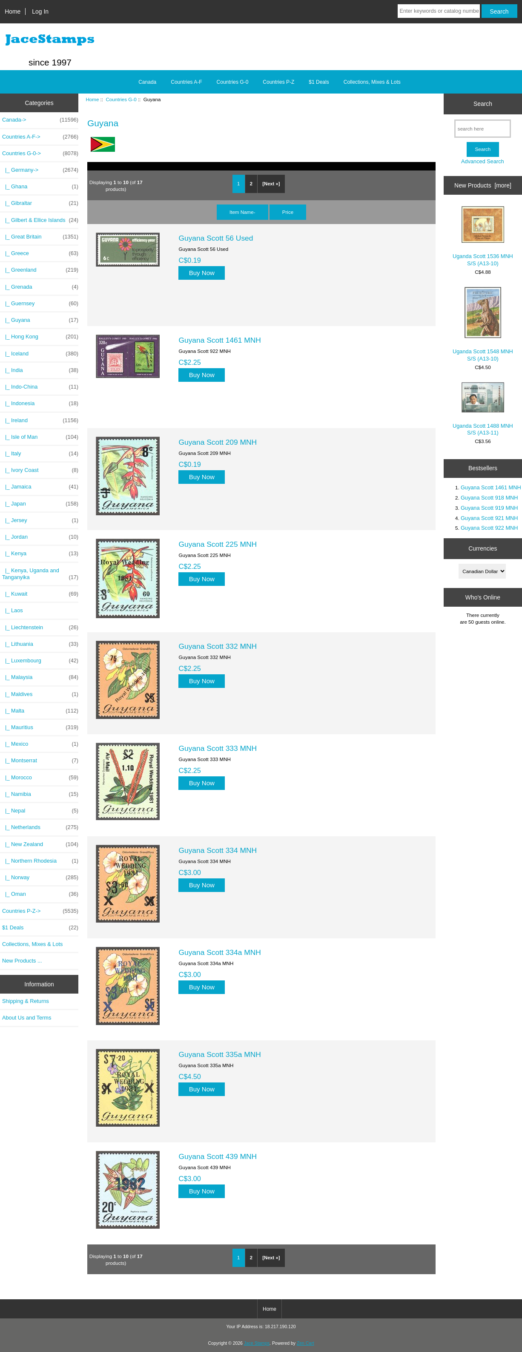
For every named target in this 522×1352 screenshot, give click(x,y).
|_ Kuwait (40, 594)
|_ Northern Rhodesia (40, 861)
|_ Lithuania (40, 644)
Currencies (482, 548)
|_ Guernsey (40, 303)
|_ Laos (12, 610)
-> (40, 153)
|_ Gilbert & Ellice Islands (40, 220)
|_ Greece (40, 253)
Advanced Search (482, 161)
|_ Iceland (40, 353)
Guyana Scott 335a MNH (219, 1054)
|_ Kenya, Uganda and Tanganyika (40, 574)
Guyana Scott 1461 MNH (219, 340)
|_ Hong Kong (40, 336)
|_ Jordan (40, 537)
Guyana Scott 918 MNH (489, 497)
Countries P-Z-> (40, 911)
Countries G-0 (121, 99)
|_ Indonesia (40, 403)
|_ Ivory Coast (40, 470)
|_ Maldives (40, 694)
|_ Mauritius (40, 727)
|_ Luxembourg (40, 660)
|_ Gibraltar (40, 203)
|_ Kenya (40, 553)
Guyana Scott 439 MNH (217, 1156)
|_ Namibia (40, 794)
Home (12, 11)
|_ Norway (40, 877)
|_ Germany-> (40, 170)
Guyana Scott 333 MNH (217, 748)
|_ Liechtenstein (40, 627)
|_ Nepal (40, 810)
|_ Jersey (40, 520)
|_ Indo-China (40, 386)
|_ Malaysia (40, 677)
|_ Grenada (40, 287)
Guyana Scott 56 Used (215, 238)
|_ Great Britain (40, 236)
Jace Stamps (257, 1343)
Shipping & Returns (25, 1001)
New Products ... (22, 960)
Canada (147, 82)
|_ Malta (40, 710)
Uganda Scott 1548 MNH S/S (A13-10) (483, 324)
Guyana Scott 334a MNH (219, 952)
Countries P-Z (278, 82)
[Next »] (271, 183)
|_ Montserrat (40, 760)
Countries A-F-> (40, 136)
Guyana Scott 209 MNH (217, 442)
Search (482, 103)
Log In (40, 11)
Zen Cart (305, 1343)
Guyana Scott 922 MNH (489, 528)
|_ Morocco (40, 777)
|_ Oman (40, 894)
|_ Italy (40, 453)
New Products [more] (482, 185)
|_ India (40, 370)
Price (287, 212)
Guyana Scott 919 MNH (489, 508)
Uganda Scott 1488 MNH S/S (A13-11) (483, 409)
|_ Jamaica (40, 486)
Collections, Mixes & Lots (372, 82)
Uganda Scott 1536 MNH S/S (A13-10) (483, 236)
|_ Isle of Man (40, 437)
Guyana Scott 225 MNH (217, 544)
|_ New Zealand (40, 844)
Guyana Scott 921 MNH (489, 518)
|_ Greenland (40, 270)
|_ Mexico (40, 744)
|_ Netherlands (40, 827)
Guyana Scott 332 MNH (217, 646)
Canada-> (40, 119)
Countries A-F (186, 82)
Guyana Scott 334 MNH (217, 850)
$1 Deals (319, 82)
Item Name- (242, 212)
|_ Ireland (40, 420)
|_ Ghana (40, 186)
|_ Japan (40, 503)
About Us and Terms (26, 1017)
